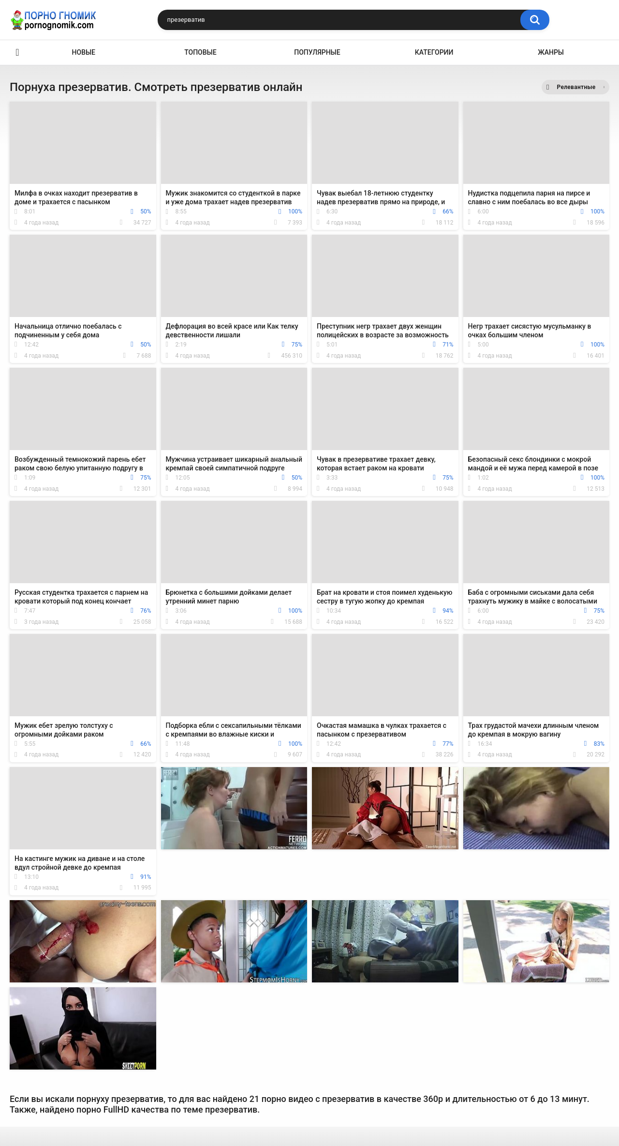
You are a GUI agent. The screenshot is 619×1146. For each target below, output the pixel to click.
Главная (17, 52)
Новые (83, 52)
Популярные (317, 52)
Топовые (200, 52)
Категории (434, 52)
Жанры (551, 52)
